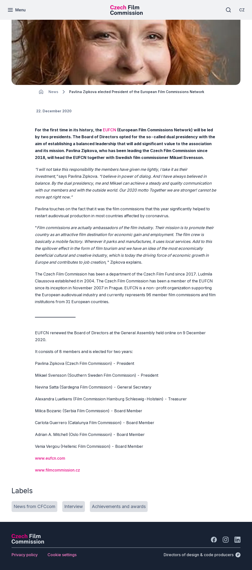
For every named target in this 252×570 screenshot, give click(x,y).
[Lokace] (53, 91)
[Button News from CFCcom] (34, 506)
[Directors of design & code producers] (202, 555)
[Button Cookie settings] (62, 555)
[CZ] (242, 10)
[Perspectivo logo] (28, 542)
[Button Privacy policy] (25, 555)
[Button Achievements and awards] (119, 506)
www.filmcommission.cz (57, 470)
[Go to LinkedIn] (237, 540)
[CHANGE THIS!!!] (41, 92)
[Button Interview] (73, 506)
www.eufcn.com (50, 458)
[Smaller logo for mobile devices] (126, 13)
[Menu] (16, 10)
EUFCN (109, 129)
